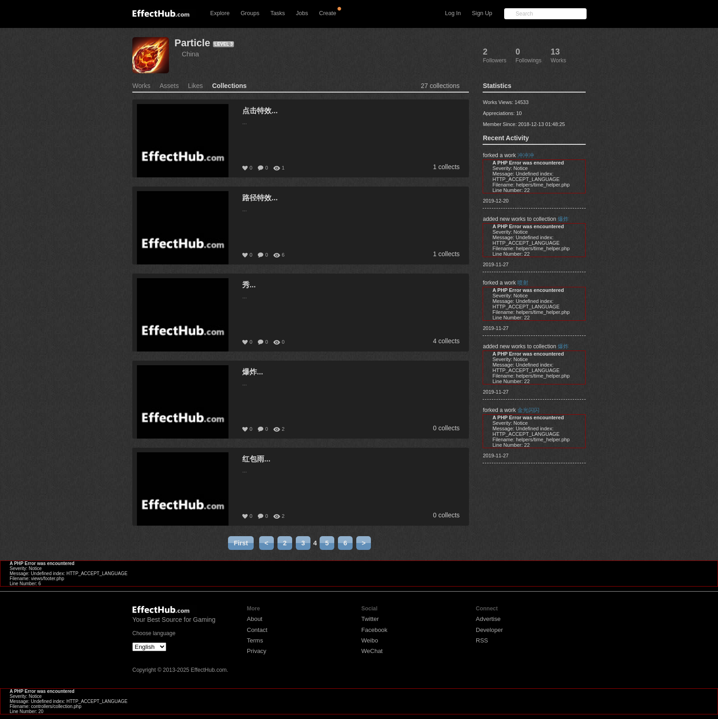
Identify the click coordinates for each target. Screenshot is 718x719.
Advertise (488, 618)
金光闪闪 (528, 410)
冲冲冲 (525, 155)
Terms (255, 640)
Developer (489, 629)
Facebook (374, 629)
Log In (453, 13)
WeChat (372, 651)
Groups (249, 13)
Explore (219, 13)
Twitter (370, 618)
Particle (192, 43)
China (190, 54)
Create (328, 13)
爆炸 (563, 219)
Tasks (277, 13)
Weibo (369, 640)
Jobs (302, 13)
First (241, 543)
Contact (257, 629)
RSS (482, 640)
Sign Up (482, 13)
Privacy (257, 651)
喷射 (522, 283)
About (254, 618)
